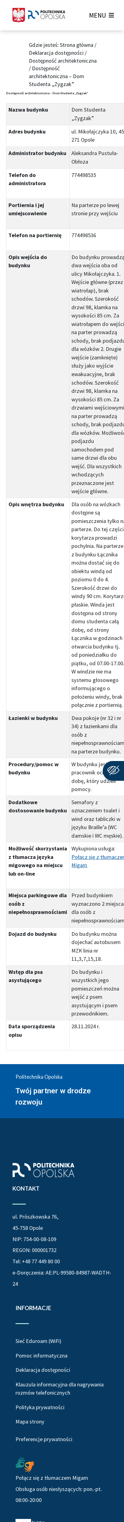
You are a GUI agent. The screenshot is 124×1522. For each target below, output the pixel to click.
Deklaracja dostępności (56, 52)
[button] (97, 15)
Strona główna (76, 44)
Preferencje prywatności (43, 1439)
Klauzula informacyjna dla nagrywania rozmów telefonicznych (59, 1388)
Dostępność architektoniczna (63, 60)
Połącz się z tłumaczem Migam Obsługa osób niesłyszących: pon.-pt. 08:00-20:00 (58, 1488)
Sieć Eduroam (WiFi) (38, 1340)
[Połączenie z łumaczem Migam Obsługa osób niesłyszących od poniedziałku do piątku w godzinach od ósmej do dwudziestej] (24, 1464)
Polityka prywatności (39, 1407)
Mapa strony (29, 1421)
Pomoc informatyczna (41, 1355)
